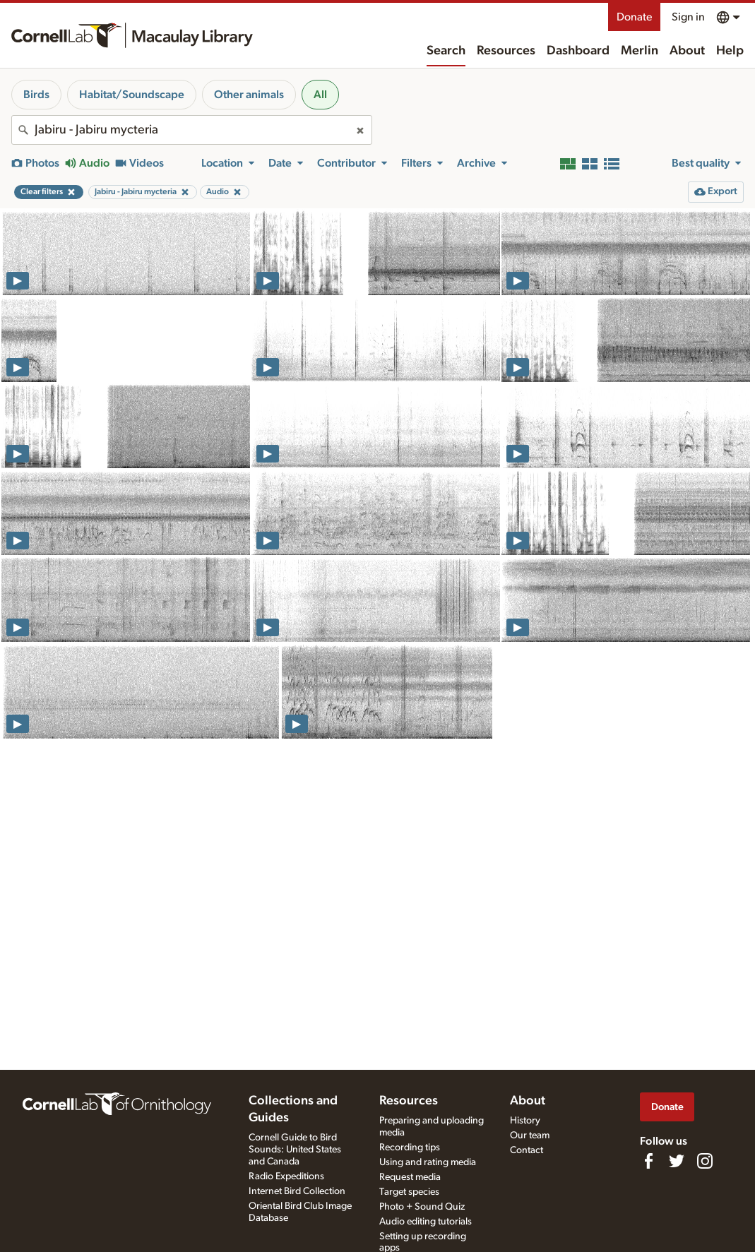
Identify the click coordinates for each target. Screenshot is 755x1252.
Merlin (639, 50)
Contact (526, 1150)
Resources (506, 50)
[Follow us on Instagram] (704, 1160)
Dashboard (578, 50)
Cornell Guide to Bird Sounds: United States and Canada (295, 1150)
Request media (410, 1177)
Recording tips (409, 1147)
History (525, 1121)
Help (730, 50)
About (687, 50)
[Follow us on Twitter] (676, 1160)
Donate (634, 17)
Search (446, 50)
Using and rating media (427, 1162)
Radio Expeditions (286, 1176)
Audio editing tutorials (425, 1222)
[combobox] (192, 130)
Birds (36, 94)
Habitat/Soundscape (131, 94)
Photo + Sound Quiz (422, 1207)
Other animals (249, 94)
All (320, 94)
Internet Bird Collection (297, 1191)
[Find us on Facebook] (648, 1160)
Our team (529, 1135)
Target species (409, 1192)
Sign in (688, 17)
